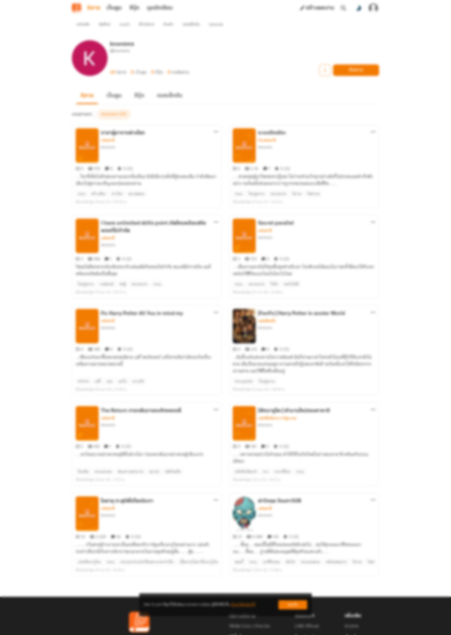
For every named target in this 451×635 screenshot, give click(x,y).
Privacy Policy (267, 628)
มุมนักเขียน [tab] (160, 8)
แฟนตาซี (107, 130)
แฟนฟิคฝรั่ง (267, 290)
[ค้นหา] (343, 8)
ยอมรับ (293, 604)
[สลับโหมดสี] (358, 8)
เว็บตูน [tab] (114, 8)
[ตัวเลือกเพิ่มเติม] (216, 121)
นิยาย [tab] (93, 8)
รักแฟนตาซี (267, 130)
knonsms (108, 136)
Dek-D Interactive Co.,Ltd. (205, 628)
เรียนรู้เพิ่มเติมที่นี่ (243, 604)
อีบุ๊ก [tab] (134, 8)
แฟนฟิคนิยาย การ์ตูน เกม (277, 376)
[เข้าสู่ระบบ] (373, 8)
